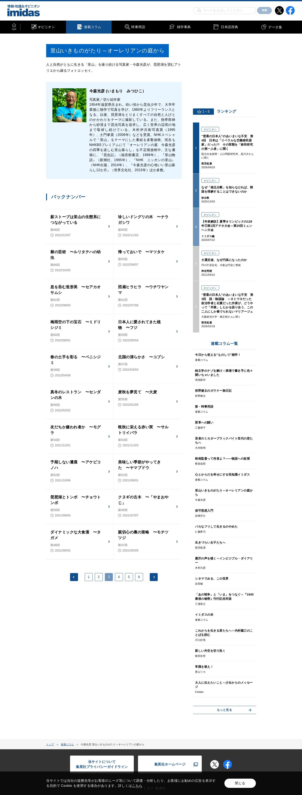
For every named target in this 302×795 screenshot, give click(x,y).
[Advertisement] (80, 629)
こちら (137, 785)
